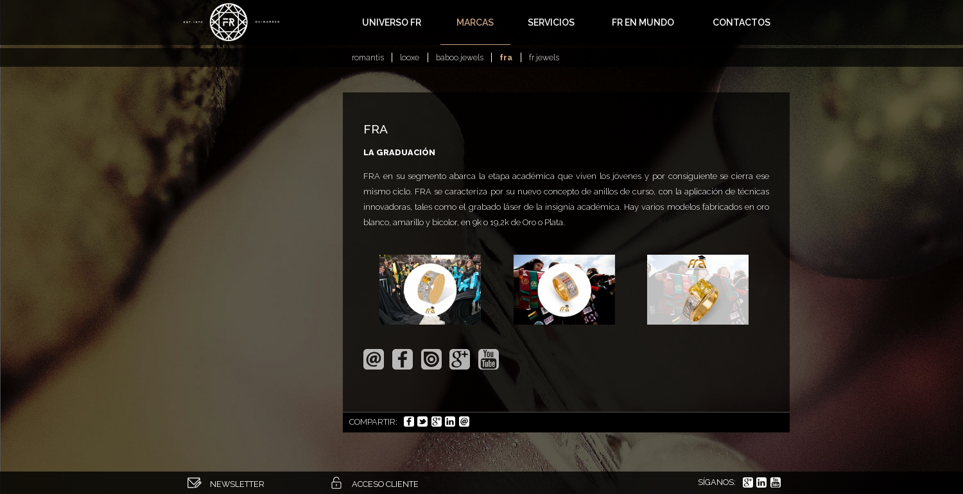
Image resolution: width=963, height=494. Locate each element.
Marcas (475, 22)
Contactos (741, 22)
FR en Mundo (643, 22)
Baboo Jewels (459, 57)
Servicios (551, 22)
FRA (505, 57)
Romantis (368, 57)
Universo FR (391, 22)
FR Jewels (544, 57)
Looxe (409, 57)
